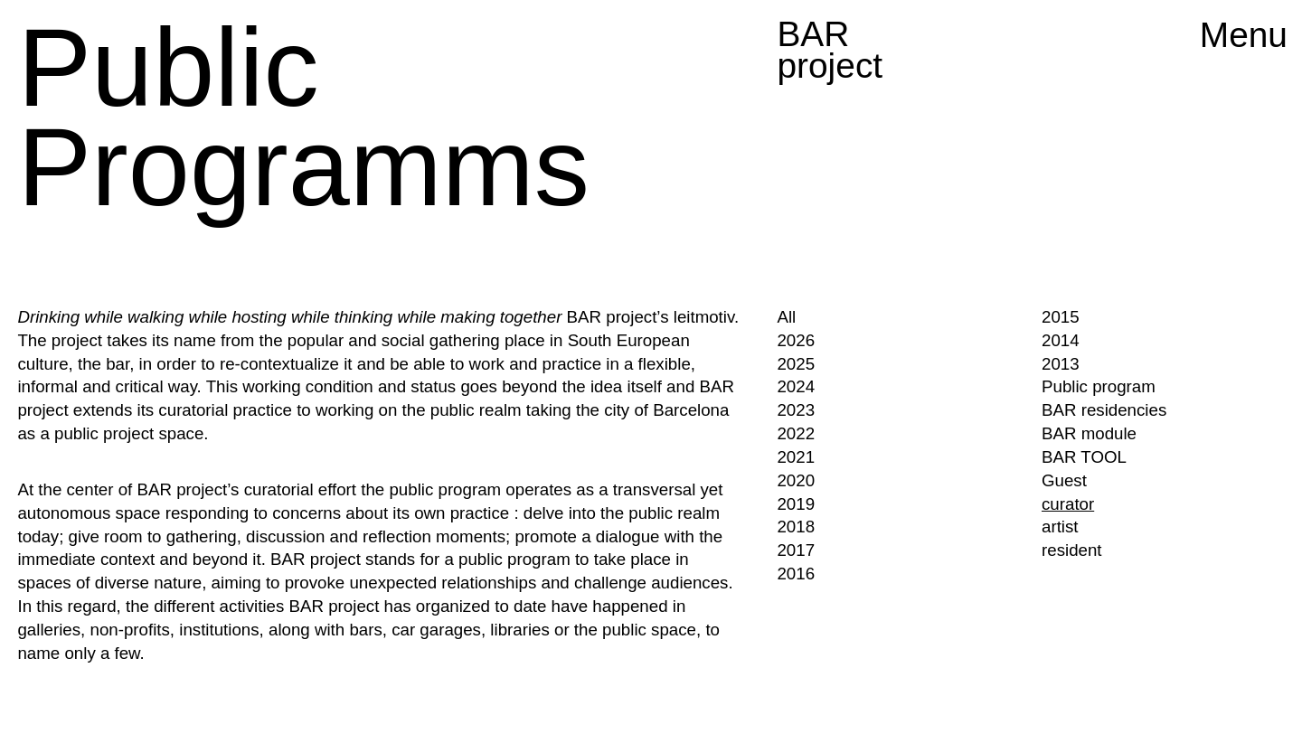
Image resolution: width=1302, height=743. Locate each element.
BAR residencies (1104, 409)
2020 (796, 480)
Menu (1244, 35)
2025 (796, 363)
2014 (1061, 340)
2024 (796, 386)
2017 (796, 550)
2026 (796, 340)
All (786, 316)
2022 (796, 433)
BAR (829, 49)
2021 (796, 456)
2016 (796, 573)
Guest (1064, 480)
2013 (1061, 363)
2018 (796, 526)
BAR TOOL (1084, 456)
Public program (1099, 386)
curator (1068, 503)
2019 (796, 503)
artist (1060, 526)
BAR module (1089, 433)
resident (1072, 550)
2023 (796, 409)
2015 (1061, 316)
